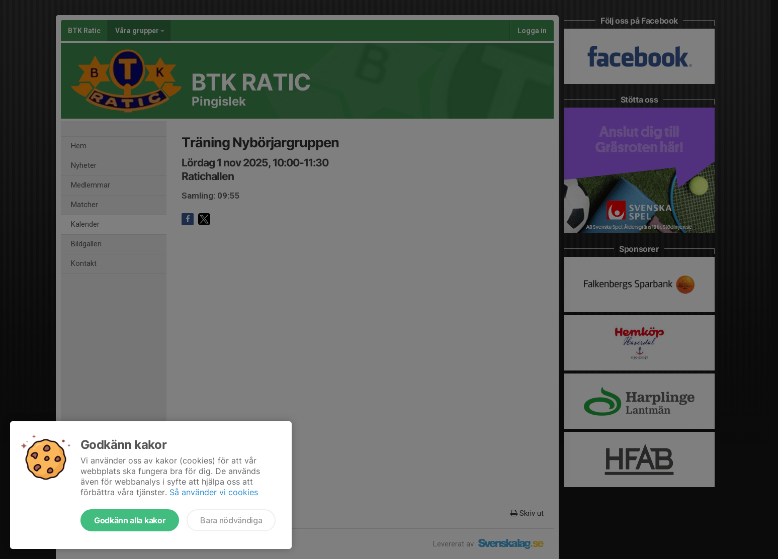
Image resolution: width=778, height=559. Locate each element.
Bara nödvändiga (231, 520)
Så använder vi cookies (213, 492)
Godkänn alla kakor (129, 520)
